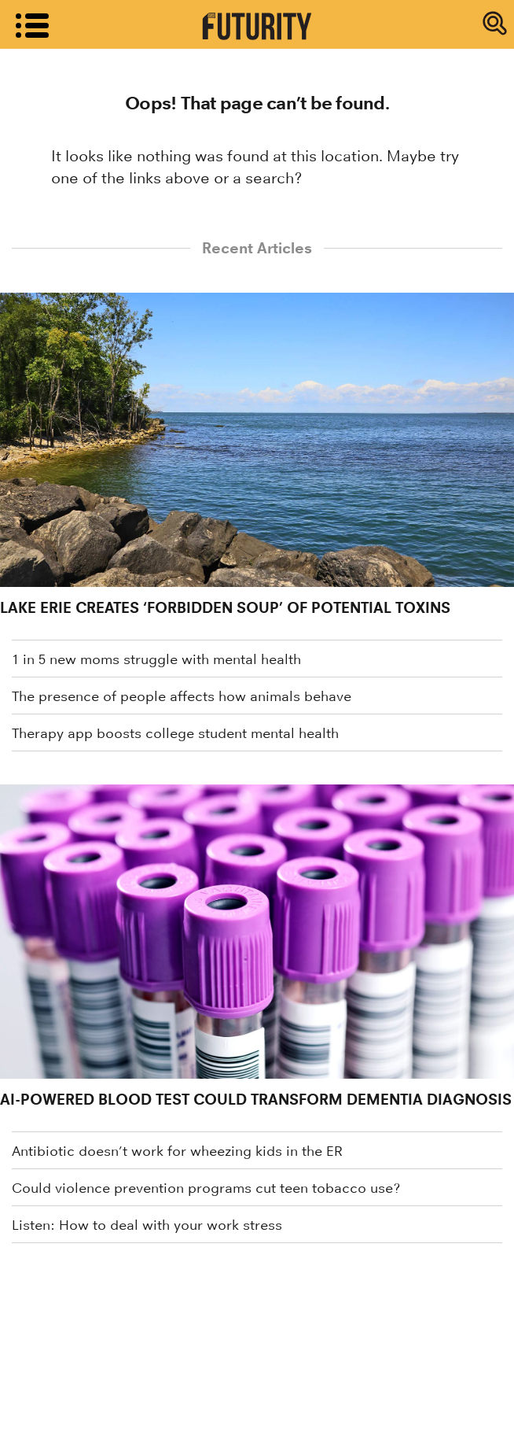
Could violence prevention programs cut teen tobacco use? (206, 1188)
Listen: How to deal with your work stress (147, 1225)
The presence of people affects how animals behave (181, 696)
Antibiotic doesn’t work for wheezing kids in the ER (177, 1151)
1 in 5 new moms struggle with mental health (156, 659)
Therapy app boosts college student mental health (175, 733)
